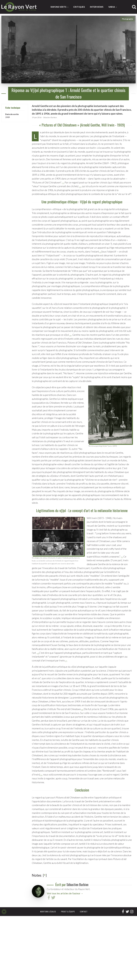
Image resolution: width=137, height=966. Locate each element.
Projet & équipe (68, 911)
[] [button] (45, 875)
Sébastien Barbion (50, 117)
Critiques (79, 7)
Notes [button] (36, 875)
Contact (84, 911)
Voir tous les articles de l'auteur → (65, 893)
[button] (63, 183)
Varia (111, 7)
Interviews (96, 7)
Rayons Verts (58, 7)
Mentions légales (48, 911)
